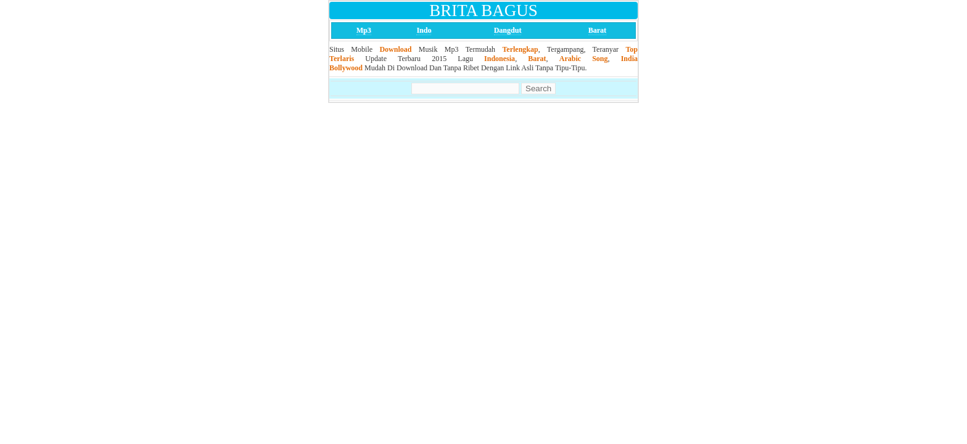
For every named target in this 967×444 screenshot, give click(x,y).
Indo (423, 30)
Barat (597, 30)
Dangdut (508, 30)
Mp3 (363, 30)
